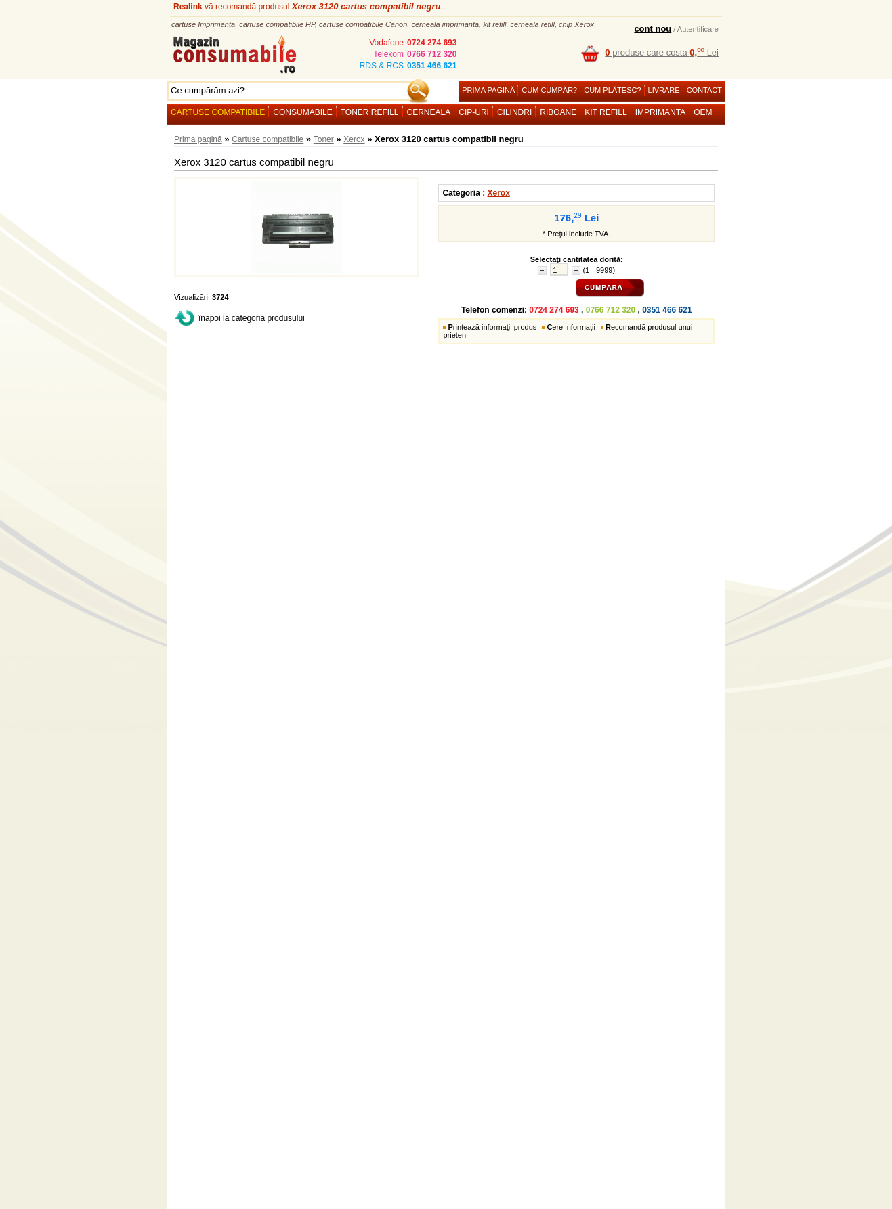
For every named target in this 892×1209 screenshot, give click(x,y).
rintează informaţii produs (492, 327)
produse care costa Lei (662, 52)
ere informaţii (571, 327)
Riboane (558, 112)
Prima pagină (488, 90)
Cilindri (514, 112)
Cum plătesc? (612, 90)
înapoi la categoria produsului (251, 318)
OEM (703, 112)
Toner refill (370, 112)
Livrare (664, 90)
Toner (324, 139)
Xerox (353, 139)
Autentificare (698, 29)
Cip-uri (474, 112)
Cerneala (429, 112)
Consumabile (302, 112)
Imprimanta (660, 112)
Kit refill (605, 112)
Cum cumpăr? (549, 90)
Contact (704, 90)
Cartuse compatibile (218, 112)
